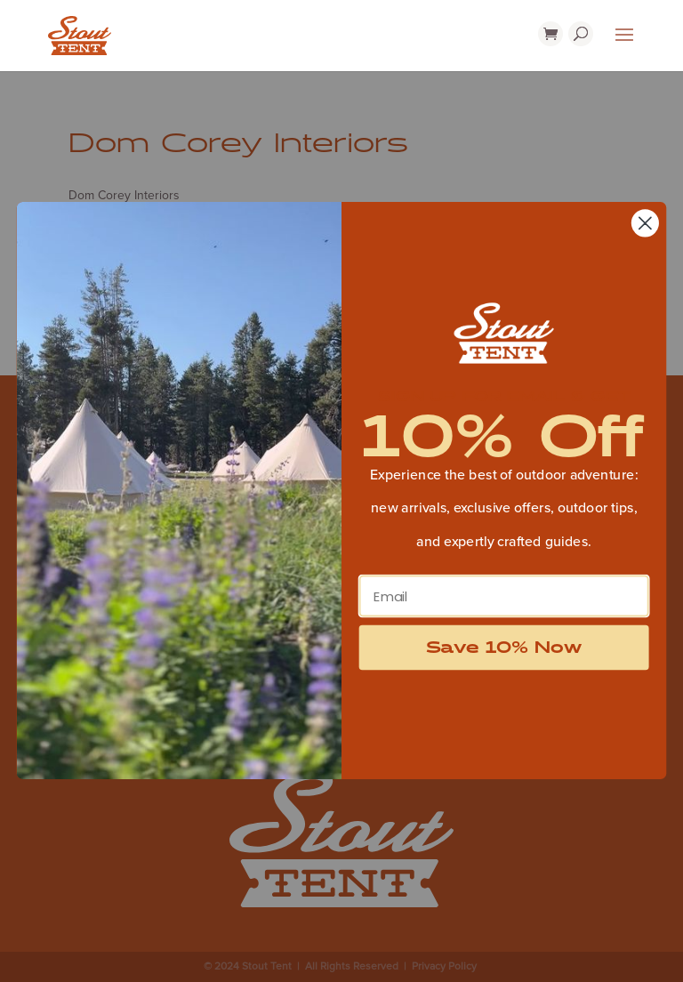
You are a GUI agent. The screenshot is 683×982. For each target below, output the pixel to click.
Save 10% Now (504, 647)
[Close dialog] (645, 223)
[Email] (504, 596)
